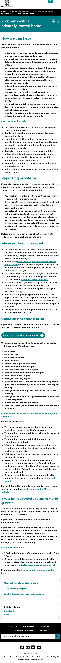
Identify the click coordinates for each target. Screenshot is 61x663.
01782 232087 (21, 589)
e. (47, 279)
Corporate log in (30, 653)
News (6, 614)
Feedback (43, 630)
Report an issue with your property (20, 335)
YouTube (28, 647)
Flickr (39, 647)
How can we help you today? (17, 636)
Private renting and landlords (43, 11)
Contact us (13, 627)
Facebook (22, 647)
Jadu (42, 659)
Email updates (28, 627)
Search (57, 636)
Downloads (9, 611)
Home (3, 11)
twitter (33, 647)
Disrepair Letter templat (33, 279)
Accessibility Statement (24, 630)
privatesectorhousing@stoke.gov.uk (37, 565)
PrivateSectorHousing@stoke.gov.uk (27, 594)
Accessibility (43, 627)
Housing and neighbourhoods (19, 11)
